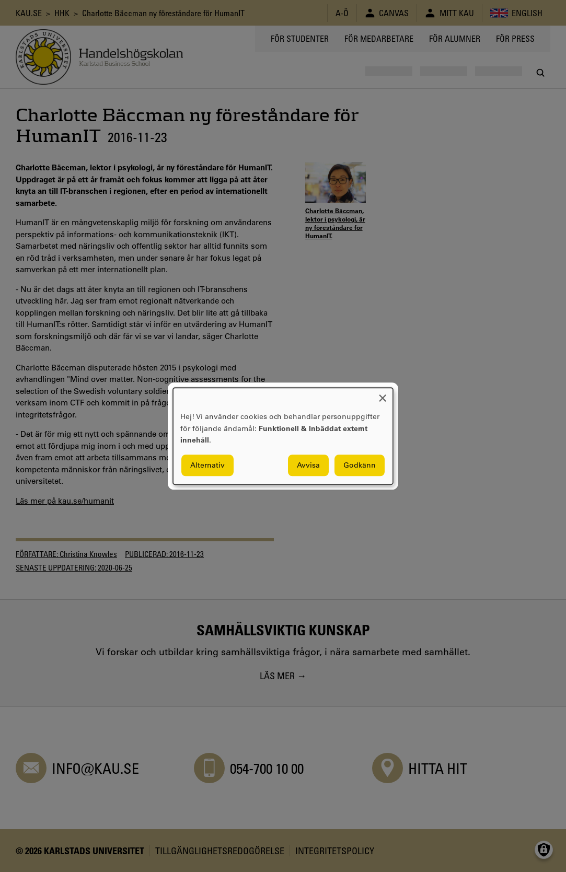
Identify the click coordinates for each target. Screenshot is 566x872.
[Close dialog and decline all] (382, 394)
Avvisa (308, 465)
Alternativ (207, 465)
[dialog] (283, 436)
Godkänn (359, 465)
